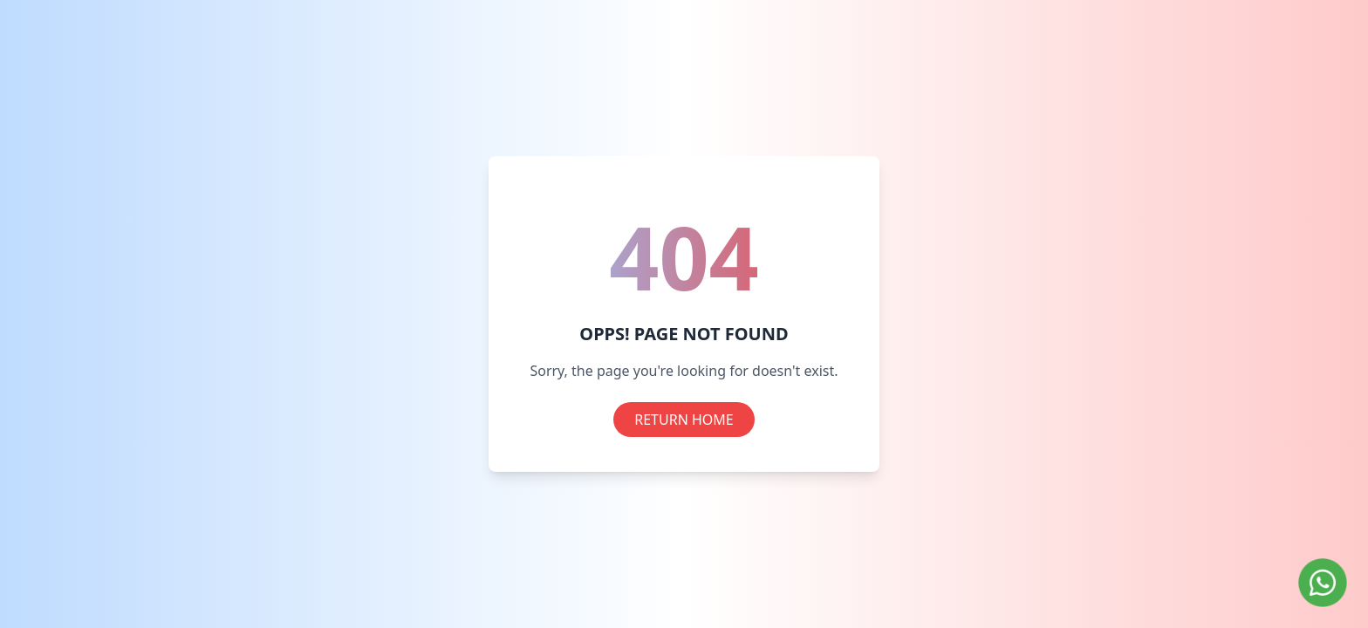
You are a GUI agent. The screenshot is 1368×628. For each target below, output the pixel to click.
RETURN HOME (683, 419)
